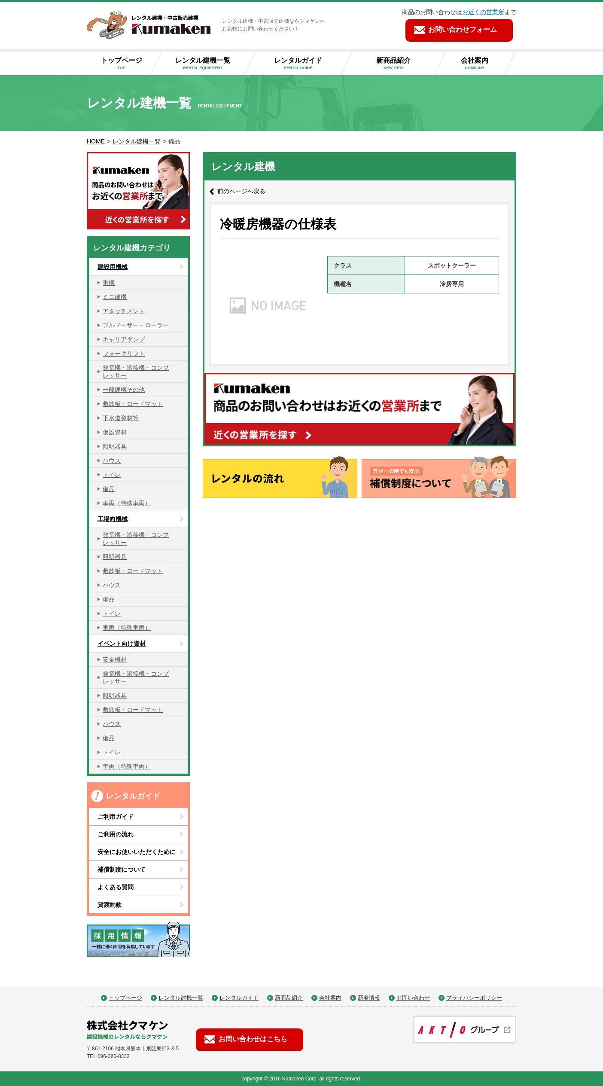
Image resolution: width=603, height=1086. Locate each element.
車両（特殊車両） (127, 503)
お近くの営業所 (483, 12)
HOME (96, 141)
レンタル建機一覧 (209, 64)
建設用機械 (112, 266)
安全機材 (115, 659)
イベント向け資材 (121, 643)
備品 (109, 488)
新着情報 (369, 997)
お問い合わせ (413, 997)
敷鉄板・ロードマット (133, 403)
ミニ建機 (115, 296)
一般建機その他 (124, 389)
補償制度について (121, 869)
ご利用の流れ (115, 834)
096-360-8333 (113, 1056)
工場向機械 (112, 519)
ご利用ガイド (115, 816)
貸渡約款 (109, 904)
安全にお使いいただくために (136, 851)
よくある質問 (115, 887)
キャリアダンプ (124, 339)
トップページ (125, 64)
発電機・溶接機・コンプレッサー (136, 371)
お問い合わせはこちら (253, 1039)
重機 (109, 282)
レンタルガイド (304, 64)
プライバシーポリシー (474, 997)
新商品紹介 (400, 64)
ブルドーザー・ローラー (136, 325)
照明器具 (115, 446)
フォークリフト (124, 353)
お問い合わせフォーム (462, 29)
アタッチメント (124, 311)
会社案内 (481, 64)
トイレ (112, 474)
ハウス (112, 460)
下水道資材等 (121, 418)
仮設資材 (115, 432)
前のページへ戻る (241, 191)
